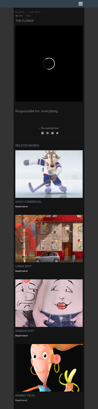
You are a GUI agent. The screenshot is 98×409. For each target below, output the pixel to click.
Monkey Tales (25, 395)
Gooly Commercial (28, 201)
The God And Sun (50, 128)
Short (37, 11)
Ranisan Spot (24, 331)
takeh (21, 11)
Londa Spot (23, 266)
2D (32, 11)
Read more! (21, 206)
